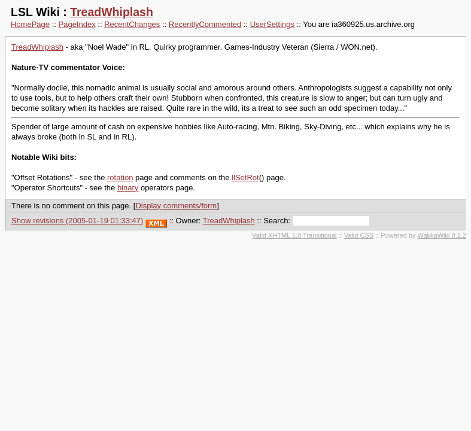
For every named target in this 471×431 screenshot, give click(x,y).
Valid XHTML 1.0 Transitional (294, 235)
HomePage (30, 24)
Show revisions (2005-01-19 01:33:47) (77, 220)
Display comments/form (176, 205)
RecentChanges (132, 24)
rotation (120, 177)
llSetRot (245, 177)
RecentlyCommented (205, 24)
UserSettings (272, 24)
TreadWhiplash (111, 12)
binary (127, 187)
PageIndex (77, 24)
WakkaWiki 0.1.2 (441, 235)
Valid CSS (358, 235)
